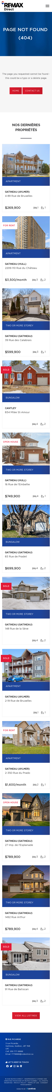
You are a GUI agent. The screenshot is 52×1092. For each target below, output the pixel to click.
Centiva (31, 1089)
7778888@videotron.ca (22, 1054)
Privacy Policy (20, 1082)
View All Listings (26, 1016)
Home (15, 91)
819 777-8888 (16, 1051)
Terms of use (33, 1082)
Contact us (32, 91)
